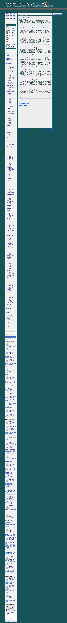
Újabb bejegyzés (22, 129)
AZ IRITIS (8, 132)
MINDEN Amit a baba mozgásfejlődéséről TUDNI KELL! (10, 226)
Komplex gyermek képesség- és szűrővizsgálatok (10, 80)
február (8, 315)
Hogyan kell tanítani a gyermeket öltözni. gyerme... (9, 102)
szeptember (9, 63)
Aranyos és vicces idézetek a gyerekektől (10, 268)
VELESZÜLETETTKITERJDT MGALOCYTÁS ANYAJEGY (10, 178)
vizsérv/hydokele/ (10, 242)
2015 (7, 322)
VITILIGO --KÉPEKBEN (12, 437)
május (8, 311)
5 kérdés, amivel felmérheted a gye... (10, 83)
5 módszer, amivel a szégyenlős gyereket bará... (10, 89)
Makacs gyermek (9, 105)
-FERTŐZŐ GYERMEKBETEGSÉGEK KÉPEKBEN (12, 394)
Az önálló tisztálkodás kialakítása (9, 109)
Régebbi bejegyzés (48, 129)
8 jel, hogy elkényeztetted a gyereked (10, 287)
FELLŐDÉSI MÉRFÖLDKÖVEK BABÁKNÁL (9, 203)
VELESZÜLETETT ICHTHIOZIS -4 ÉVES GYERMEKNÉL (10, 278)
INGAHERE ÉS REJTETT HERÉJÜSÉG (10, 449)
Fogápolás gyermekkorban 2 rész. (10, 126)
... (8, 195)
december (9, 59)
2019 (7, 58)
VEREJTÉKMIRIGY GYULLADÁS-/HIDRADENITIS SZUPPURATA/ (12, 456)
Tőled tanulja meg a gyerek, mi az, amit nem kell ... (10, 159)
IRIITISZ (8, 270)
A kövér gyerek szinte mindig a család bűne (10, 244)
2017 (7, 319)
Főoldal (34, 129)
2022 (7, 54)
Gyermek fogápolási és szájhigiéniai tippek (10, 114)
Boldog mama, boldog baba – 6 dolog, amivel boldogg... (10, 285)
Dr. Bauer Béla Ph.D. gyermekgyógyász (20, 3)
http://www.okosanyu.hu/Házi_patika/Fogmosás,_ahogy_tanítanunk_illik (32, 27)
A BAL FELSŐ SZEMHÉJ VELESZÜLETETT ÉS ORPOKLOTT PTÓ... (10, 78)
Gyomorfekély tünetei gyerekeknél (9, 206)
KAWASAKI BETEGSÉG (10, 85)
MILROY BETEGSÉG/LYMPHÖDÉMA (10, 223)
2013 (7, 325)
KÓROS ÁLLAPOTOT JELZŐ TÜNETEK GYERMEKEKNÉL (12, 385)
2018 (7, 318)
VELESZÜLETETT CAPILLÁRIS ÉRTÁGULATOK (9, 266)
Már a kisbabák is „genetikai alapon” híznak (10, 189)
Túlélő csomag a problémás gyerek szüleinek (10, 144)
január (8, 316)
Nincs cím (8, 171)
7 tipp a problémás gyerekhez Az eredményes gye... (10, 151)
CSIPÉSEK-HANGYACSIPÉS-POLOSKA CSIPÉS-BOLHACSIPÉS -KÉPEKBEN (12, 378)
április (8, 312)
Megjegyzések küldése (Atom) (38, 132)
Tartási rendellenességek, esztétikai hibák (10, 228)
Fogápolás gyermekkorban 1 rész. (10, 129)
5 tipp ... (9, 161)
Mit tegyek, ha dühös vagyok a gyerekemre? (10, 165)
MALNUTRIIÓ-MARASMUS (10, 194)
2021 (7, 55)
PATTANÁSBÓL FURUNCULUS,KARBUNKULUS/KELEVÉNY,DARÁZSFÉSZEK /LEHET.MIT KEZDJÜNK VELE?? (12, 558)
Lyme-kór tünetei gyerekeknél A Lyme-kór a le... (10, 138)
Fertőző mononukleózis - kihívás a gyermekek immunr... (10, 212)
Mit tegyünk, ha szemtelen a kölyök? (10, 175)
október (8, 62)
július (8, 308)
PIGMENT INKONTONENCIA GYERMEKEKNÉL (10, 186)
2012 (7, 326)
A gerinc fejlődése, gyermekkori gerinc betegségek (10, 231)
